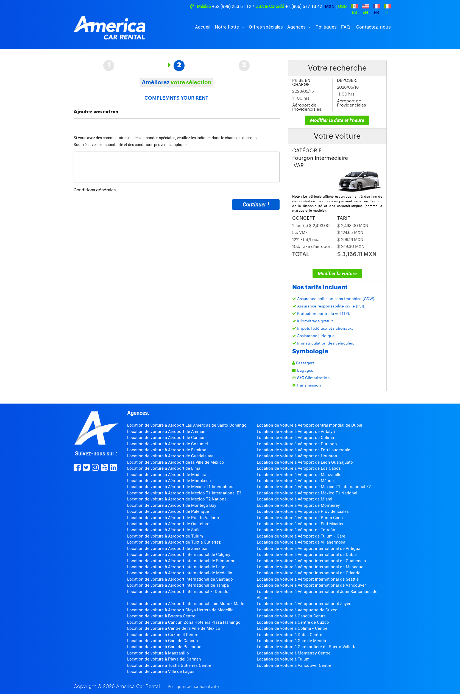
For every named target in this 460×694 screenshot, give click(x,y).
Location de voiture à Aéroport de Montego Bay (171, 505)
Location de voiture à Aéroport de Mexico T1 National (307, 493)
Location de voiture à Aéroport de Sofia (163, 529)
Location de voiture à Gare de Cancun (162, 640)
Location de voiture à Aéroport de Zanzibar (167, 548)
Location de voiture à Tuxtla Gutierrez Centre (169, 665)
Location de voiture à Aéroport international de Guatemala (311, 560)
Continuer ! (255, 204)
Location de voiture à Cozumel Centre (162, 634)
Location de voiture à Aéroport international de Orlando (309, 572)
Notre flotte (227, 27)
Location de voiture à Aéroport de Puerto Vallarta (173, 517)
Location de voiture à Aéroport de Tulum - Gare (301, 536)
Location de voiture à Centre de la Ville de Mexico (173, 628)
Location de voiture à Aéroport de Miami (294, 499)
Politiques (326, 27)
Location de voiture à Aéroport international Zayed (304, 603)
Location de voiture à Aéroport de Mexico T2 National (177, 499)
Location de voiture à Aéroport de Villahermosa (301, 542)
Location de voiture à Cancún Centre (291, 616)
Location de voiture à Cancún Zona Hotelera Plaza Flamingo (184, 622)
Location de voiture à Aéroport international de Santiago (180, 579)
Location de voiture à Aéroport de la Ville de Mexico (175, 462)
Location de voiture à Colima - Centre (292, 628)
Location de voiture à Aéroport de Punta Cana (300, 517)
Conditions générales (95, 190)
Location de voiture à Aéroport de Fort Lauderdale (303, 449)
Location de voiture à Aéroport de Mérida (295, 480)
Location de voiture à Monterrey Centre (293, 653)
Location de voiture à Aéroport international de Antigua (308, 548)
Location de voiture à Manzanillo (158, 653)
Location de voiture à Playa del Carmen (164, 659)
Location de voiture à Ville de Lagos (160, 671)
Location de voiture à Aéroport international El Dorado (177, 591)
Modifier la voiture (337, 273)
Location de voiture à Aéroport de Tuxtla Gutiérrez (174, 542)
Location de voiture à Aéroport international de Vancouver (311, 585)
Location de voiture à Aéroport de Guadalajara (170, 456)
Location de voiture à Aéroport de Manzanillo (299, 474)
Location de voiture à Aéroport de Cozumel (167, 443)
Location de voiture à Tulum (283, 659)
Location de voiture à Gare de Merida (291, 640)
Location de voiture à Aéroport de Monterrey (298, 505)
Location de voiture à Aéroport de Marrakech (169, 480)
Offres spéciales (266, 27)
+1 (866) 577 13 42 (303, 6)
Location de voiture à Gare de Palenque (164, 646)
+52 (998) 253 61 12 (231, 6)
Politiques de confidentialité (193, 687)
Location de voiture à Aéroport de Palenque (168, 511)
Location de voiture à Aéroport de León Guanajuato (305, 462)
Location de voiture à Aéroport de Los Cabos (299, 468)
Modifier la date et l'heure (337, 120)
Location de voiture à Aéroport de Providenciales (303, 511)
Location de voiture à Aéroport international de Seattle (308, 579)
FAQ (345, 27)
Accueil (202, 27)
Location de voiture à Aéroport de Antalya (296, 431)
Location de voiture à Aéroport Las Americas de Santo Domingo (187, 425)
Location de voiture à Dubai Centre (289, 634)
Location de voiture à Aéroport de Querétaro (168, 523)
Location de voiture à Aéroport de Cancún (166, 437)
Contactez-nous (373, 27)
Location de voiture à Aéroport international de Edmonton (181, 560)
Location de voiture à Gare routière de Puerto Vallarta (306, 646)
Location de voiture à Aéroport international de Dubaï (307, 554)
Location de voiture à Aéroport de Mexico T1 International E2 (314, 486)
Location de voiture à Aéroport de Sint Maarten (301, 523)
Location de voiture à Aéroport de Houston (297, 456)
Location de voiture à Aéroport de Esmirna (166, 449)
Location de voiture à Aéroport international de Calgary (178, 554)
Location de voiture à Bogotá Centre (161, 616)
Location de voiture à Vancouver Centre (294, 665)
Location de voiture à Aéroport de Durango (297, 443)
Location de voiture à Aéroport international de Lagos (177, 566)
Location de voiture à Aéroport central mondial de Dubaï (309, 425)
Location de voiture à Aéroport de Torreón (296, 529)
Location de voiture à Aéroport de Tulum (165, 536)
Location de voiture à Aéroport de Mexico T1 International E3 (184, 493)
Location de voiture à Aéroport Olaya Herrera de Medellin (180, 610)
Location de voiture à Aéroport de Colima (295, 437)
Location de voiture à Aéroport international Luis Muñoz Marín (185, 603)
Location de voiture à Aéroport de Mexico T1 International (181, 486)
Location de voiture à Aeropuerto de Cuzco (297, 610)
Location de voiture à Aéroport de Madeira (166, 474)
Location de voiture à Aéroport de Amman (166, 431)
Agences (297, 27)
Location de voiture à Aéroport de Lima (163, 468)
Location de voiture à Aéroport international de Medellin (179, 572)
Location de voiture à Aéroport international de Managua (310, 566)
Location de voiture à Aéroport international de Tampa (178, 585)
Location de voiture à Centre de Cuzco (293, 622)
